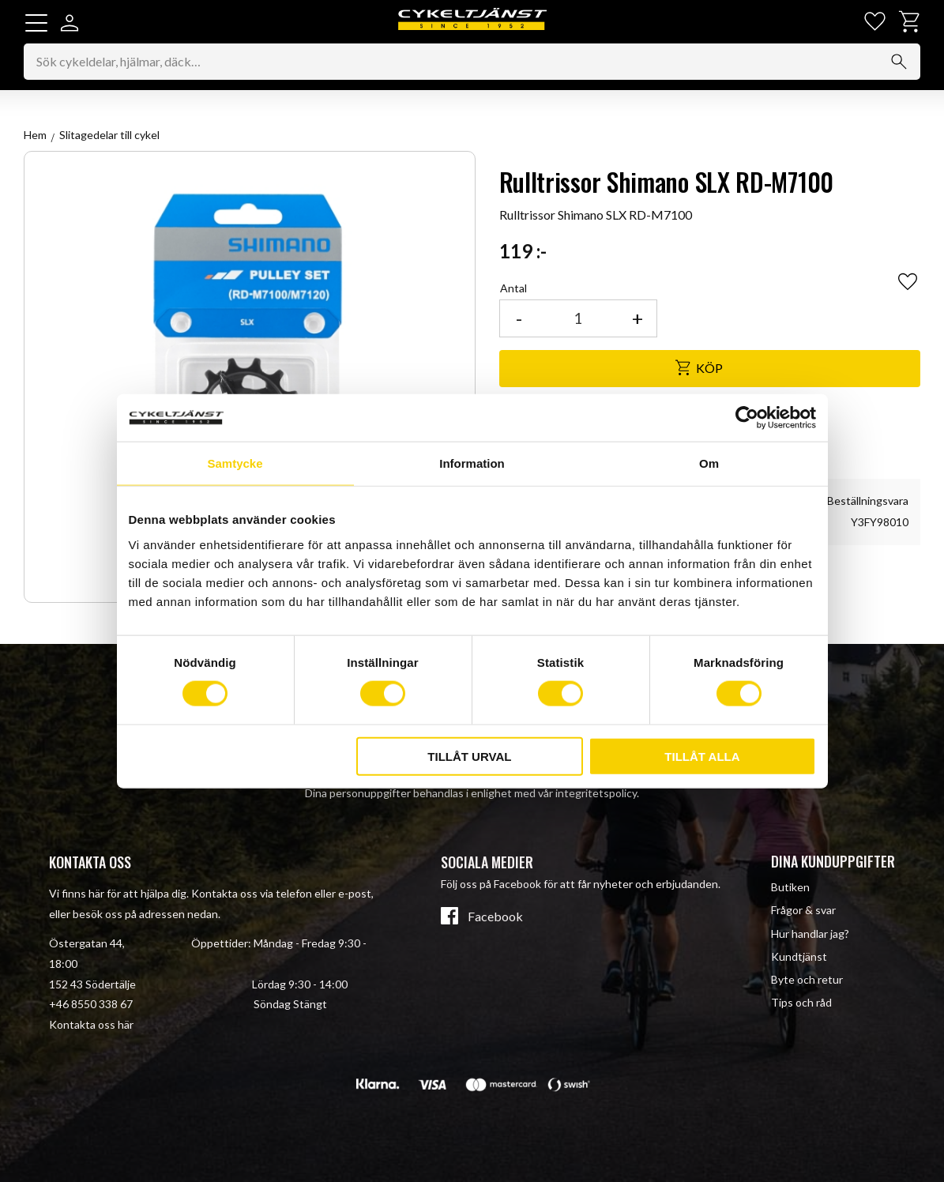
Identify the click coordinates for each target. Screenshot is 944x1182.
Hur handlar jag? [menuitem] (810, 933)
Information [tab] (472, 463)
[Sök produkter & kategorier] (472, 62)
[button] (36, 23)
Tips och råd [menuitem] (801, 1002)
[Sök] (899, 62)
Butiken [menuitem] (790, 887)
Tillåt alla (701, 755)
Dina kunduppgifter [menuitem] (833, 861)
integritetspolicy (596, 793)
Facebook (495, 916)
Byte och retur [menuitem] (807, 979)
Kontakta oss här (91, 1024)
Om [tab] (709, 463)
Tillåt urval (469, 755)
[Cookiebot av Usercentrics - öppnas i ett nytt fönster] (747, 418)
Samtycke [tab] (234, 463)
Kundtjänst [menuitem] (799, 956)
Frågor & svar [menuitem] (803, 910)
